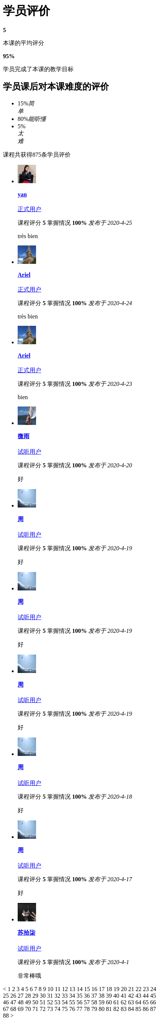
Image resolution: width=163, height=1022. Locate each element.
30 (43, 996)
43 (139, 996)
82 (117, 1009)
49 (28, 1002)
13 (73, 989)
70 (28, 1009)
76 (73, 1009)
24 (153, 989)
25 (6, 996)
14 (80, 989)
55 (73, 1002)
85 (139, 1009)
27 (21, 996)
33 (65, 996)
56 (80, 1002)
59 (102, 1002)
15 (87, 989)
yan (22, 194)
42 (131, 996)
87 (153, 1009)
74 (58, 1009)
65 (146, 1002)
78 (87, 1009)
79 (95, 1009)
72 (43, 1009)
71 (36, 1009)
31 (50, 996)
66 (153, 1002)
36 (87, 996)
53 (58, 1002)
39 (109, 996)
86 (146, 1009)
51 (43, 1002)
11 (58, 989)
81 (109, 1009)
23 (146, 989)
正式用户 (29, 209)
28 (28, 996)
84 (131, 1009)
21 (131, 989)
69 (21, 1009)
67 (6, 1009)
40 (117, 996)
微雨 (23, 436)
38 (102, 996)
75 (65, 1009)
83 (124, 1009)
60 (109, 1002)
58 (95, 1002)
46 (6, 1002)
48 (21, 1002)
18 (109, 989)
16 (95, 989)
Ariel (24, 275)
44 (146, 996)
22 (139, 989)
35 (80, 996)
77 (80, 1009)
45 (153, 996)
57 (87, 1002)
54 (65, 1002)
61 (117, 1002)
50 (36, 1002)
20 (124, 989)
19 (117, 989)
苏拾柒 (26, 932)
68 (14, 1009)
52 (50, 1002)
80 (102, 1009)
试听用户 (29, 452)
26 (14, 996)
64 (139, 1002)
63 (131, 1002)
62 (124, 1002)
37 (95, 996)
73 (50, 1009)
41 (124, 996)
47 (14, 1002)
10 (51, 989)
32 (58, 996)
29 (36, 996)
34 (73, 996)
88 (6, 1015)
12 (65, 989)
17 (102, 989)
